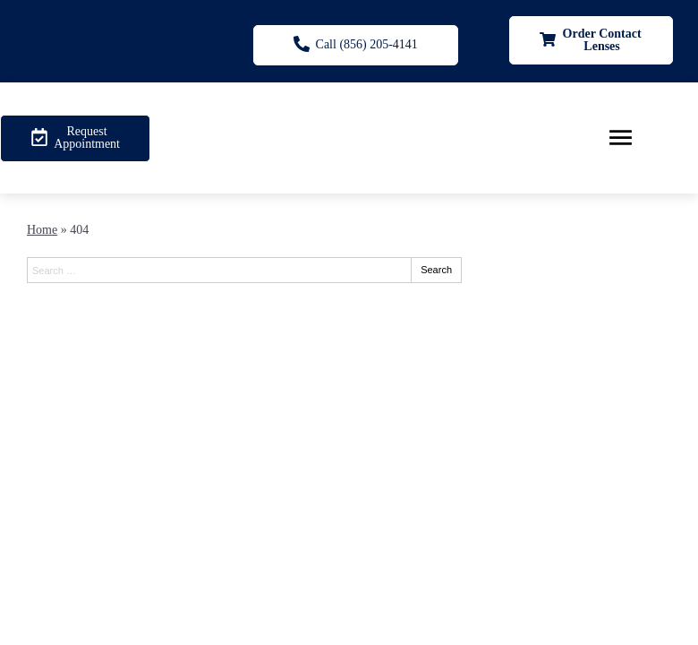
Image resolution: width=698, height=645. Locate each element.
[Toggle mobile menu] (620, 137)
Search (436, 269)
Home (42, 229)
